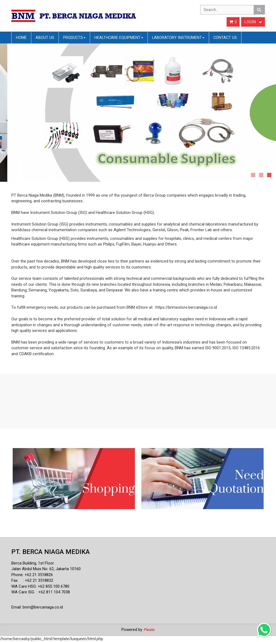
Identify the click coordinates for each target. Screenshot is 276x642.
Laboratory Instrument (178, 37)
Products (74, 37)
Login (253, 21)
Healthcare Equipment (118, 37)
